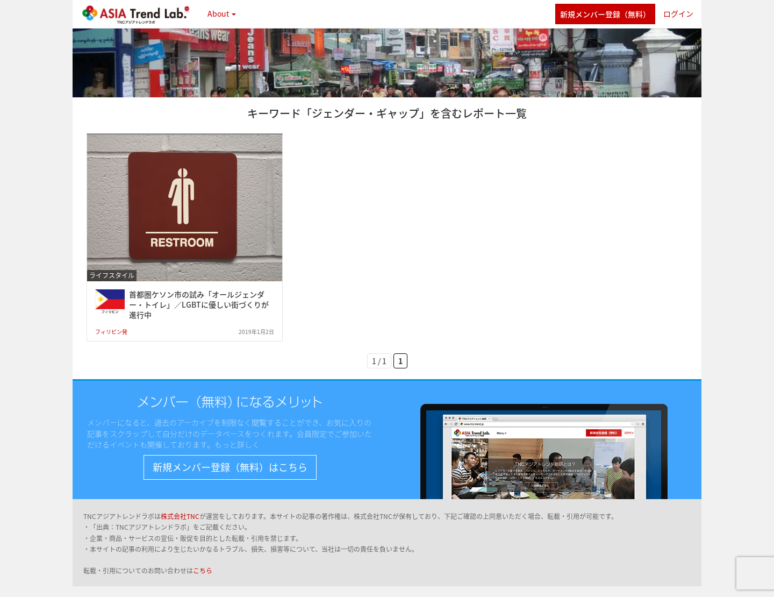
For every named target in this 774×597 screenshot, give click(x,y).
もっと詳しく (237, 444)
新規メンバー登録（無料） (605, 14)
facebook (517, 14)
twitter (541, 14)
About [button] (221, 13)
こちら (202, 570)
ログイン (678, 13)
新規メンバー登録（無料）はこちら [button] (230, 467)
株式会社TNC (180, 516)
